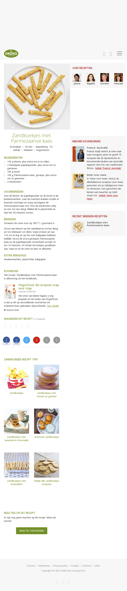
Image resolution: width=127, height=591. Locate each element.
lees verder (53, 305)
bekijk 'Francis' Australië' (108, 168)
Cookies (74, 565)
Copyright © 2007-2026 (53, 570)
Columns (86, 565)
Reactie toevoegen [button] (32, 530)
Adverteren (44, 565)
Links (97, 565)
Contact (30, 565)
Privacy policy (60, 565)
